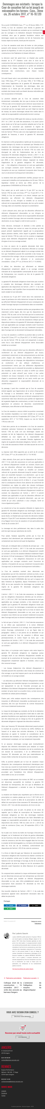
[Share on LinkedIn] (10, 905)
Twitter (3, 1095)
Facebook (4, 1093)
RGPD (32, 1106)
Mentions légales (26, 1106)
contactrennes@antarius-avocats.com (12, 1081)
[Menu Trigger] (44, 32)
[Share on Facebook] (23, 905)
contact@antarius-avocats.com (10, 1060)
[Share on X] (35, 905)
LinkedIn (3, 1091)
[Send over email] (10, 908)
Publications (38, 923)
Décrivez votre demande (22, 1016)
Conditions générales (16, 1106)
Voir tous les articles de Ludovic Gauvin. (22, 969)
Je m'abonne (22, 1037)
